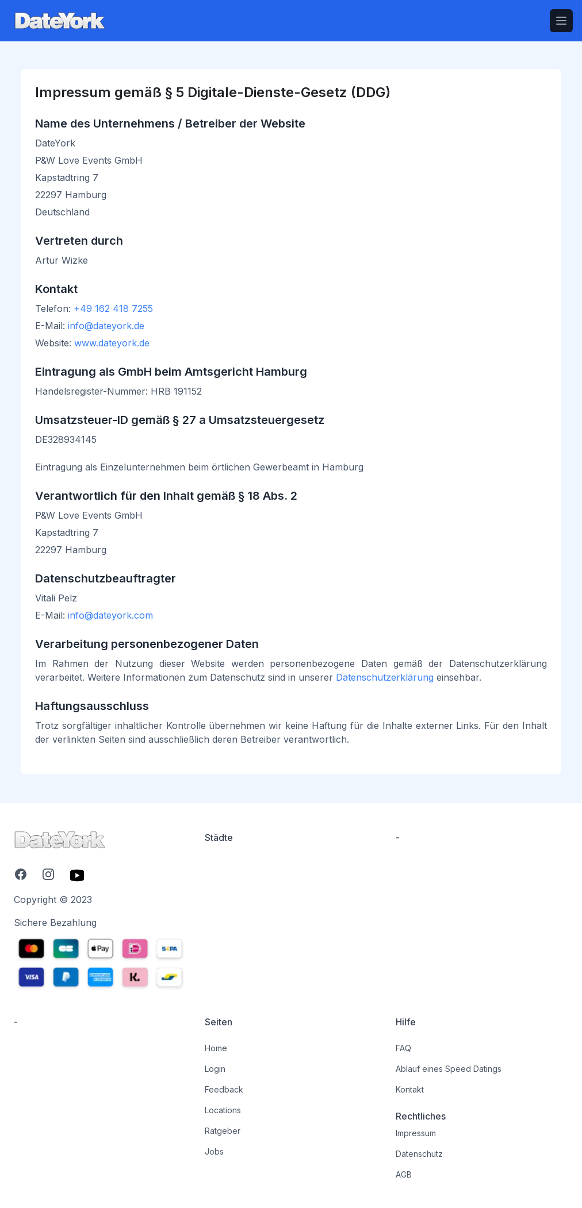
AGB (404, 1174)
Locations (223, 1110)
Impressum (416, 1133)
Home (216, 1048)
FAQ (403, 1048)
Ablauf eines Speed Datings (448, 1069)
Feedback (224, 1089)
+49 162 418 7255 (113, 308)
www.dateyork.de (112, 343)
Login (215, 1069)
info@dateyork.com (110, 615)
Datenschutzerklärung (385, 677)
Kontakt (410, 1089)
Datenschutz (419, 1154)
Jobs (214, 1151)
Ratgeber (222, 1131)
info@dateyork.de (106, 325)
